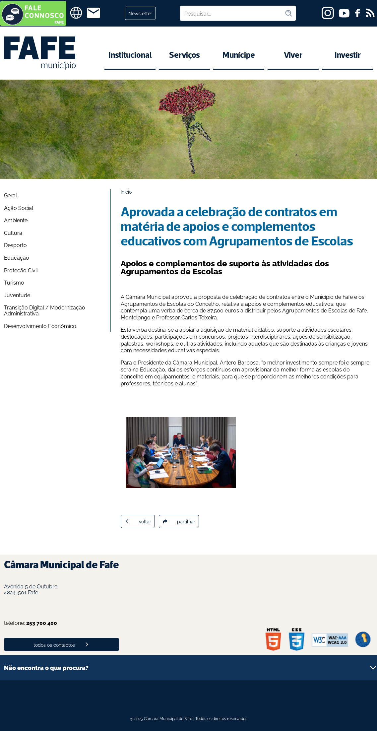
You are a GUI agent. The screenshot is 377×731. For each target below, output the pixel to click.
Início (126, 191)
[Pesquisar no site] (232, 13)
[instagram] (328, 13)
